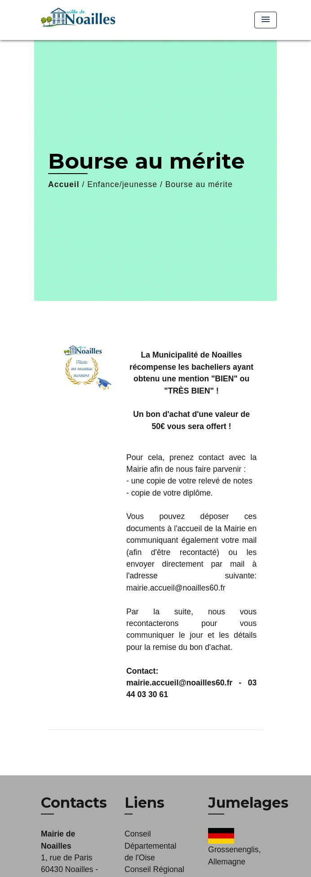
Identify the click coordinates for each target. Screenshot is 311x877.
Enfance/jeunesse (122, 184)
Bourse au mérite (199, 184)
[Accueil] (76, 20)
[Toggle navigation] (265, 20)
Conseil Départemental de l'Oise (150, 845)
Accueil (64, 184)
